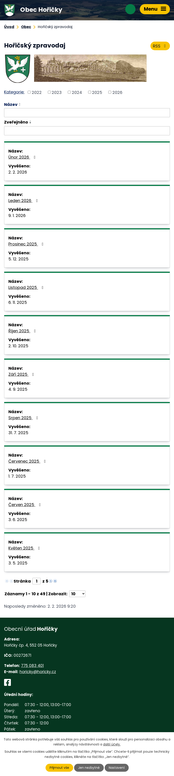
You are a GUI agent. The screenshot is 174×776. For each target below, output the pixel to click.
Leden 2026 (24, 200)
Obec (26, 26)
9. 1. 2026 (17, 215)
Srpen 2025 (24, 418)
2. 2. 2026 (17, 172)
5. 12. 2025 (18, 259)
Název (10, 104)
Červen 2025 (25, 504)
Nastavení (117, 767)
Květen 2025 (25, 548)
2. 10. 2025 (18, 346)
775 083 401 (32, 665)
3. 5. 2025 (17, 563)
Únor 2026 (22, 157)
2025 (97, 92)
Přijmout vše (59, 767)
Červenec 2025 (28, 461)
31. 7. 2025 (18, 433)
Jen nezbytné (89, 767)
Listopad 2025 (26, 287)
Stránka (22, 581)
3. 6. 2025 (17, 519)
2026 (117, 92)
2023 (57, 92)
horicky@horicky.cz (37, 671)
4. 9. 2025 (17, 389)
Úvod (9, 26)
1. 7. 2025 (17, 476)
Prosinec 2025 (26, 244)
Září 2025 (22, 374)
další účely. (112, 744)
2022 (37, 92)
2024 (77, 92)
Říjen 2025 (23, 331)
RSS (160, 46)
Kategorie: (14, 92)
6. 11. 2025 (17, 302)
